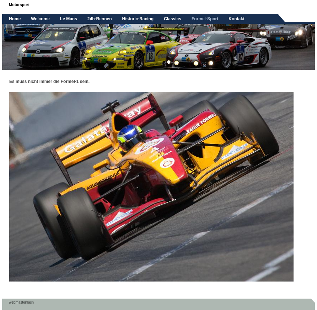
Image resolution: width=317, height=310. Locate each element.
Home (15, 18)
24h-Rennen (99, 18)
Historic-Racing (138, 18)
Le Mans (68, 18)
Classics (172, 18)
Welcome (40, 18)
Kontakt (237, 18)
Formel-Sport (205, 18)
